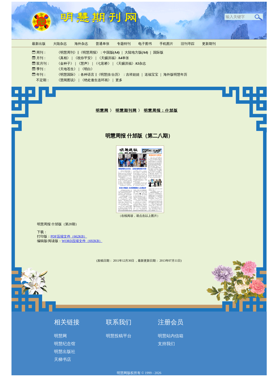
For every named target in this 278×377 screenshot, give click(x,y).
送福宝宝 (151, 74)
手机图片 (166, 43)
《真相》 (63, 58)
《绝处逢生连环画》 (96, 80)
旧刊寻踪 (187, 43)
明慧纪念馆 (64, 343)
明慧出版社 (64, 351)
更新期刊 (209, 43)
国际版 (158, 52)
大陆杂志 (60, 43)
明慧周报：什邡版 (161, 110)
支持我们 (166, 343)
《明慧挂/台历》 (109, 74)
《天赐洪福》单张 (113, 58)
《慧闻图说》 (67, 80)
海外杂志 (81, 43)
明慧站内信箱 (170, 335)
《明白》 (87, 69)
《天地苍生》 (67, 69)
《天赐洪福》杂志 (130, 63)
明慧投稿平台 (118, 335)
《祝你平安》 (84, 58)
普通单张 (102, 43)
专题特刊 (124, 43)
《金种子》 (65, 63)
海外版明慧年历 (175, 74)
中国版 (111, 52)
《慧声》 (84, 63)
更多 (118, 80)
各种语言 (87, 74)
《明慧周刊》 (67, 52)
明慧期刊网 (126, 110)
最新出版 (39, 43)
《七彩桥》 (102, 63)
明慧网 (102, 110)
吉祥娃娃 (133, 74)
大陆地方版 (136, 52)
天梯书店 (62, 359)
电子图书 (145, 43)
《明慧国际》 (67, 74)
